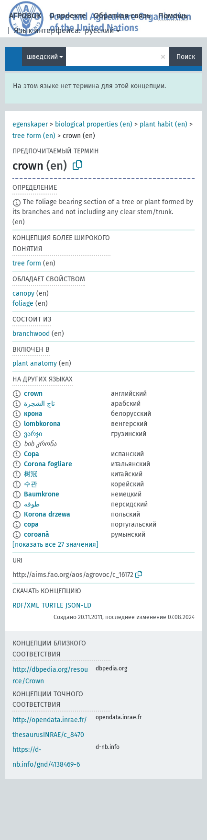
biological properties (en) (93, 124)
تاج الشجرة (39, 404)
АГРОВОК (25, 15)
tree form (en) (33, 136)
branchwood (31, 334)
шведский (42, 57)
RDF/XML (25, 605)
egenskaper (30, 124)
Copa (31, 454)
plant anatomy (34, 363)
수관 (30, 484)
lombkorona (42, 424)
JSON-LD (78, 605)
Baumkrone (41, 494)
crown (33, 394)
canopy (23, 293)
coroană (36, 534)
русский (99, 30)
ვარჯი (33, 434)
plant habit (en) (163, 124)
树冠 (30, 474)
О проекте (67, 15)
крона (33, 414)
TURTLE (52, 605)
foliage (22, 303)
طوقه (32, 504)
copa (31, 524)
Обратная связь (122, 15)
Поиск (185, 57)
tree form (26, 263)
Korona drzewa (47, 514)
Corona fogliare (48, 464)
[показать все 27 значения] (55, 545)
